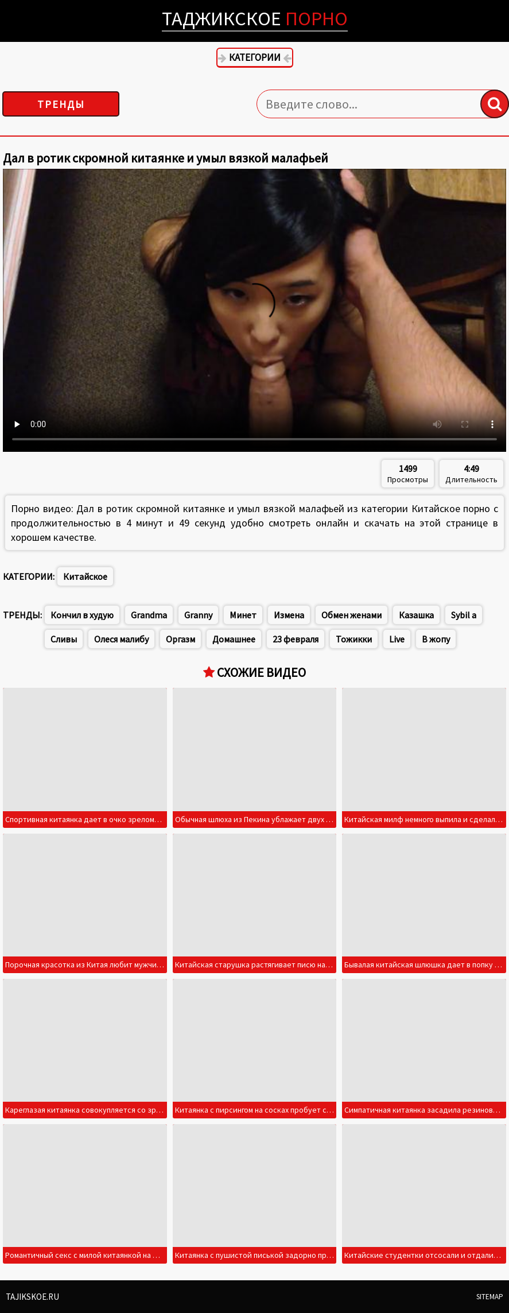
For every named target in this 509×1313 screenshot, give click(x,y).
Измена (289, 615)
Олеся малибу (121, 639)
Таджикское (255, 18)
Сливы (63, 639)
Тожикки (354, 639)
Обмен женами (351, 615)
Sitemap (489, 1297)
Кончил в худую (82, 615)
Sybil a (463, 615)
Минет (243, 615)
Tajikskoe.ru (32, 1296)
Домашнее (233, 639)
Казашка (416, 615)
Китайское (85, 576)
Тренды (61, 104)
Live (397, 639)
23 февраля (295, 639)
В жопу (436, 639)
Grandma (149, 615)
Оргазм (180, 639)
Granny (198, 615)
